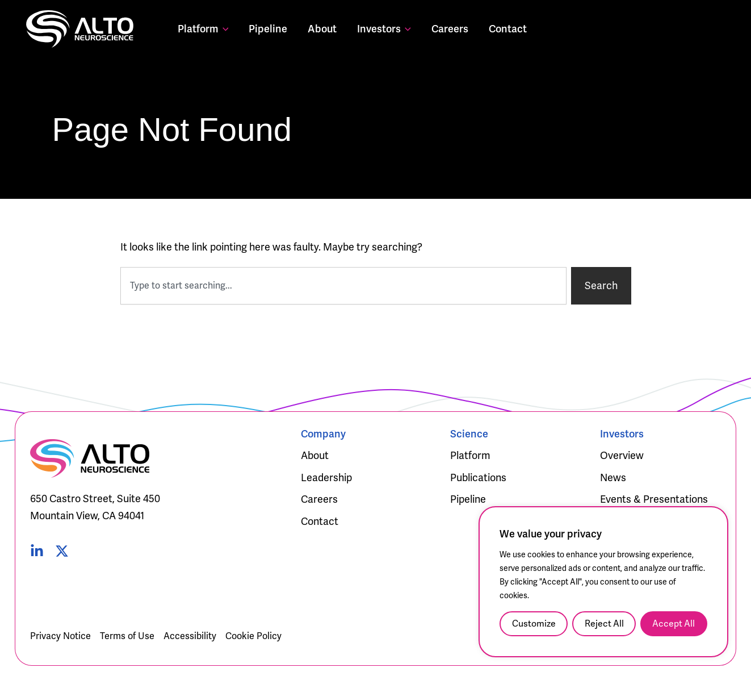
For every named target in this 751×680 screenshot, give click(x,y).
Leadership (326, 477)
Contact (508, 28)
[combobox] (343, 285)
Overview (622, 455)
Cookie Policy (253, 636)
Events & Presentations (654, 499)
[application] (224, 28)
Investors (384, 28)
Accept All (673, 623)
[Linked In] (37, 551)
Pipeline (268, 28)
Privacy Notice (60, 636)
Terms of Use (127, 636)
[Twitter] (62, 551)
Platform (203, 28)
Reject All (604, 623)
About (322, 28)
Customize (534, 623)
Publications (478, 477)
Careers (449, 28)
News (613, 477)
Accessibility (189, 636)
